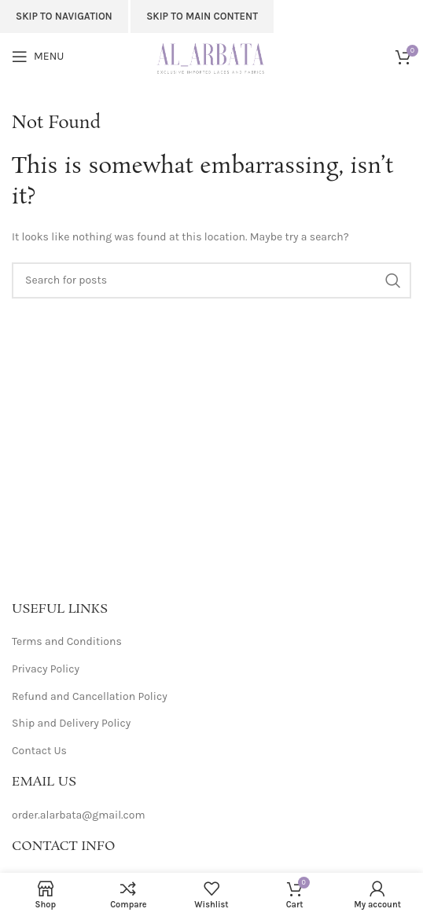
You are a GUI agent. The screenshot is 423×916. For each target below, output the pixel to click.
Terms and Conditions (67, 641)
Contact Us (39, 750)
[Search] (211, 280)
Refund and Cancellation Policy (89, 696)
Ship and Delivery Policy (71, 723)
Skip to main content (202, 16)
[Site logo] (212, 55)
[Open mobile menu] (38, 56)
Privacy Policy (45, 669)
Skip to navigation (64, 16)
